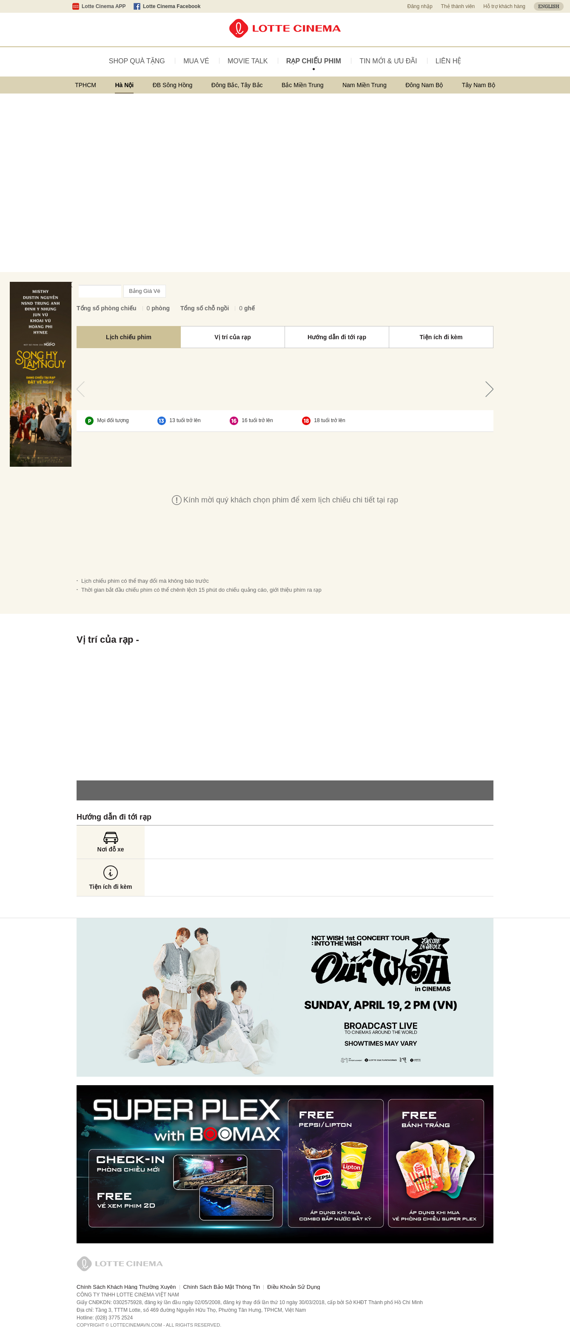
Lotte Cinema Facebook (171, 6)
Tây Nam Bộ (478, 85)
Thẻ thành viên (458, 6)
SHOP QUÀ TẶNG (137, 61)
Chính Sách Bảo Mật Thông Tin (221, 1287)
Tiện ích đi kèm (440, 337)
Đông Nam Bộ (424, 85)
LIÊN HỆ (449, 61)
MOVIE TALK (248, 61)
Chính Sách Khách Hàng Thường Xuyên (126, 1287)
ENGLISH (549, 6)
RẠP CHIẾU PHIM (313, 61)
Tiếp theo (489, 389)
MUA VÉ (196, 61)
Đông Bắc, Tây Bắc (237, 85)
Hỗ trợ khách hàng (504, 6)
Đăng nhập (420, 6)
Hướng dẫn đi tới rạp (337, 337)
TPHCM (85, 85)
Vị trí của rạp (232, 337)
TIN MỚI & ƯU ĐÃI (388, 61)
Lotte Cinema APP (104, 6)
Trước (81, 389)
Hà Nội (124, 85)
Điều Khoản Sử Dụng (293, 1287)
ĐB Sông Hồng (173, 85)
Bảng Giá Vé (144, 291)
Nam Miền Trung (364, 85)
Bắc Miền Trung (302, 85)
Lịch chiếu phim (128, 337)
